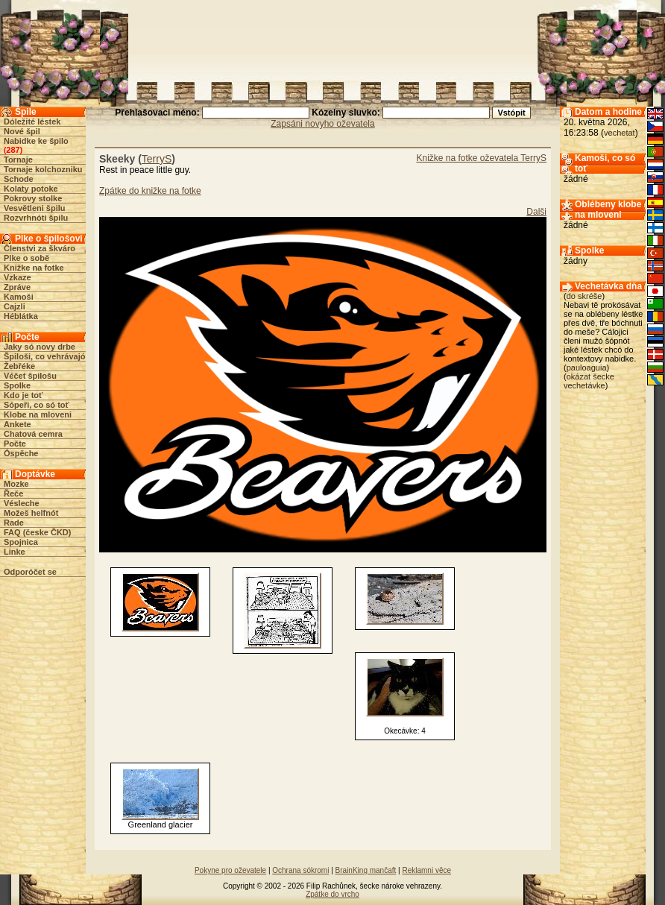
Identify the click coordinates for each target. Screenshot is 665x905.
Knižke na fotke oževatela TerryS (481, 158)
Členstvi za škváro (39, 248)
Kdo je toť (23, 395)
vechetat (619, 132)
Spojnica (21, 541)
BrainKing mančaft (366, 870)
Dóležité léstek (32, 121)
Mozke (16, 483)
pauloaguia (587, 367)
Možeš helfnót (31, 512)
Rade (14, 522)
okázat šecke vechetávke (589, 381)
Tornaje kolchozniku (43, 169)
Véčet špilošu (30, 375)
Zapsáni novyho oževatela (322, 124)
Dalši (536, 211)
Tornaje (18, 159)
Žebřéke (19, 366)
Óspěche (21, 453)
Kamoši (19, 296)
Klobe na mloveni (38, 414)
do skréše (584, 295)
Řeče (13, 493)
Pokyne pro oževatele (230, 870)
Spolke (17, 385)
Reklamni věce (426, 870)
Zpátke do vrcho (332, 894)
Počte (15, 443)
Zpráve (17, 287)
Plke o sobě (26, 257)
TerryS (156, 159)
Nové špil (22, 131)
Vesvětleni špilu (35, 208)
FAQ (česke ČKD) (37, 532)
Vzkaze (17, 277)
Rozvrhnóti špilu (36, 217)
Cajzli (14, 306)
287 (12, 149)
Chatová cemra (33, 433)
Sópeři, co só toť (36, 404)
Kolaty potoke (31, 188)
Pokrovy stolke (33, 198)
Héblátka (21, 316)
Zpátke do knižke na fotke (150, 191)
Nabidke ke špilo (36, 140)
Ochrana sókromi (300, 870)
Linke (14, 551)
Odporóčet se (30, 571)
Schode (19, 178)
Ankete (17, 424)
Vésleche (22, 503)
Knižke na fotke (34, 267)
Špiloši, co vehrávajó (44, 356)
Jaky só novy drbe (39, 346)
